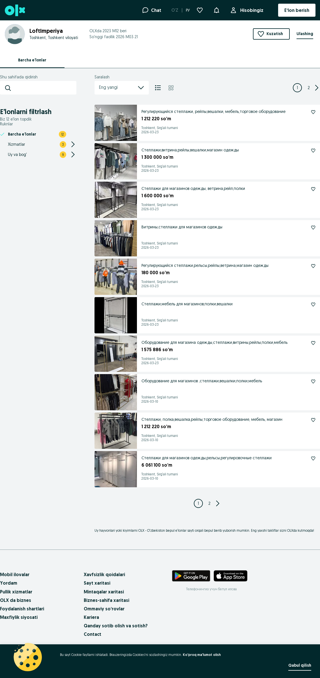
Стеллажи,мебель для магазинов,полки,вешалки (187, 303)
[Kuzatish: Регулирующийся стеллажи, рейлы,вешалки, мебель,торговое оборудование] (313, 112)
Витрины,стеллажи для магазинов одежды (181, 226)
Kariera (91, 617)
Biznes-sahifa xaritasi (106, 600)
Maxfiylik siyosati (19, 617)
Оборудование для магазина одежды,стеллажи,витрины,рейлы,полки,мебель (214, 342)
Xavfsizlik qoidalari (104, 574)
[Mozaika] (171, 88)
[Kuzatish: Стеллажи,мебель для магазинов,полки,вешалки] (313, 304)
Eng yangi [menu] (121, 87)
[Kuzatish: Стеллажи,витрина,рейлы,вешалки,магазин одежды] (313, 150)
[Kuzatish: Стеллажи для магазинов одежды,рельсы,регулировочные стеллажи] (313, 458)
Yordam (8, 583)
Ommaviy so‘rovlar (104, 609)
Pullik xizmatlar (16, 592)
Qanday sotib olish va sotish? (116, 625)
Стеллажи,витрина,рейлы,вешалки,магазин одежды (190, 150)
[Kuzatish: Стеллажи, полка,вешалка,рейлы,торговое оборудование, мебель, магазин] (313, 420)
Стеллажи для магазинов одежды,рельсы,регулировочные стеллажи (206, 457)
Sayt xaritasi (97, 583)
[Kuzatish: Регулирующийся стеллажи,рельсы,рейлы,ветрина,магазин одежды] (313, 266)
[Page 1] (297, 87)
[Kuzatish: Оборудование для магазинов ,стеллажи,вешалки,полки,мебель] (313, 381)
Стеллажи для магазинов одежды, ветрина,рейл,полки (193, 188)
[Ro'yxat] (157, 88)
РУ (188, 10)
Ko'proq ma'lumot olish (202, 655)
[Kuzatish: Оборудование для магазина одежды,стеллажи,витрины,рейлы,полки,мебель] (313, 343)
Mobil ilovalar (14, 574)
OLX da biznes (15, 600)
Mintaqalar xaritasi (104, 592)
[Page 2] (308, 87)
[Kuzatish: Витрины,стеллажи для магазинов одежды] (313, 227)
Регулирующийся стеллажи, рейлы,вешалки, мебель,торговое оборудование (213, 111)
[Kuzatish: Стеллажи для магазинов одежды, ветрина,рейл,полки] (313, 189)
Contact (92, 634)
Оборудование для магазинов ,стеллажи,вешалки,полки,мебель (201, 380)
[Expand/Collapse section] (73, 144)
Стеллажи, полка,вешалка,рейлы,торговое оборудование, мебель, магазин (211, 419)
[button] (216, 9)
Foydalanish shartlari (22, 609)
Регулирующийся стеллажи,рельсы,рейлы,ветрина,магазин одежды (205, 265)
